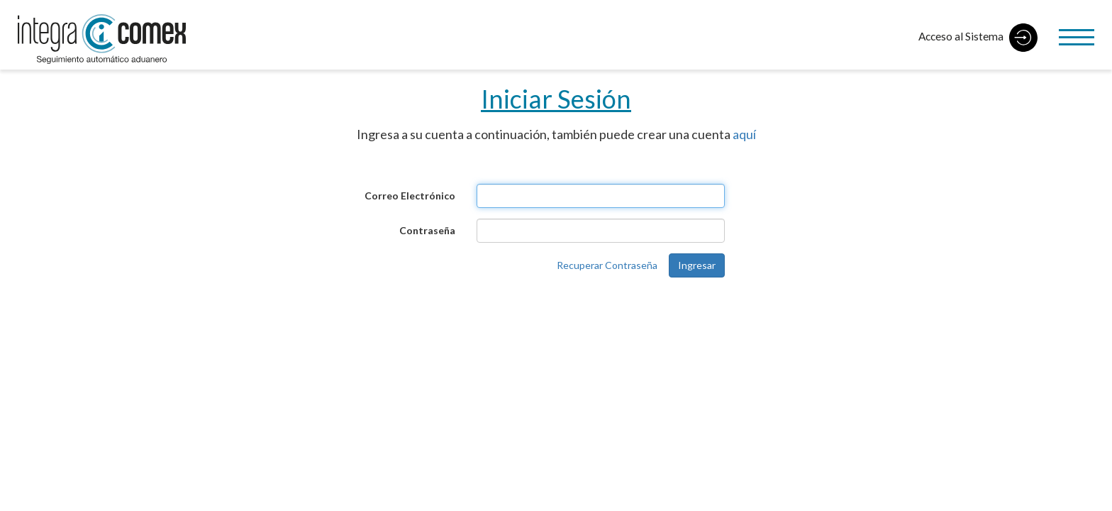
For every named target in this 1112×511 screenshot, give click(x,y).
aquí (744, 134)
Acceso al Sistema (978, 37)
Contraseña (427, 230)
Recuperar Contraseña (607, 265)
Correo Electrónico (410, 195)
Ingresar (697, 265)
